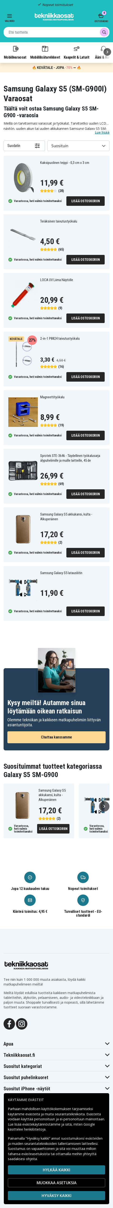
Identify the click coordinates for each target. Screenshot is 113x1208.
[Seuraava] (107, 52)
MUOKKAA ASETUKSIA (57, 1182)
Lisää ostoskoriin (85, 201)
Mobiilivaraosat (15, 52)
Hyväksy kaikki (56, 1195)
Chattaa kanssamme (56, 737)
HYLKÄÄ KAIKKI (56, 1170)
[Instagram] (21, 1023)
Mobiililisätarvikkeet (45, 52)
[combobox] (56, 32)
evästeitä (33, 1114)
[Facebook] (9, 1023)
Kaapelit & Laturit (76, 52)
